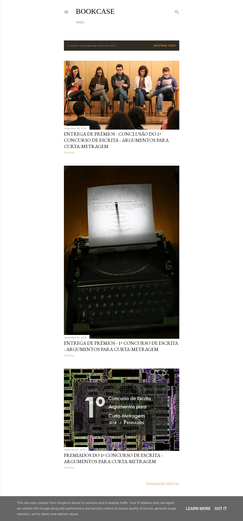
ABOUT (95, 22)
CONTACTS (132, 22)
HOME (81, 22)
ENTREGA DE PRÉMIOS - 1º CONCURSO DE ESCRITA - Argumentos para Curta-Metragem (121, 346)
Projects (112, 22)
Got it (221, 508)
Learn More (198, 508)
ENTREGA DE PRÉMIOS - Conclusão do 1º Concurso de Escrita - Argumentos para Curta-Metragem (116, 140)
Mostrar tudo (165, 45)
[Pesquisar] (176, 11)
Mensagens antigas (162, 484)
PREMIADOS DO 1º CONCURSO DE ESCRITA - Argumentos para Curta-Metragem (113, 458)
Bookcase (95, 11)
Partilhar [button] (69, 152)
